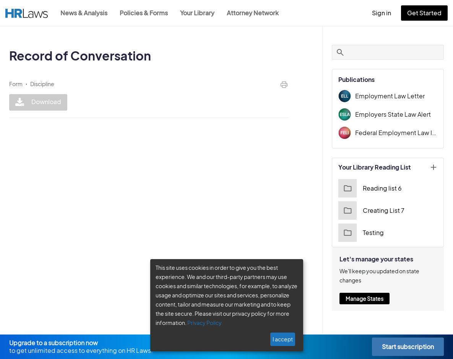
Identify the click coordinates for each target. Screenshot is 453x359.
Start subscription (408, 346)
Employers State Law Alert (391, 114)
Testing (360, 233)
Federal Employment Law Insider (396, 132)
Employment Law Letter (387, 96)
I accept (283, 339)
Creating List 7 (370, 210)
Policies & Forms (146, 13)
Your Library (201, 13)
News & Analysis (84, 13)
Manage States (364, 298)
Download (37, 102)
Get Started (426, 13)
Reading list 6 (369, 188)
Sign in (384, 13)
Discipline (42, 84)
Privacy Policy (201, 323)
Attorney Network (256, 13)
